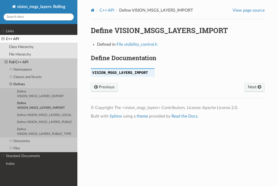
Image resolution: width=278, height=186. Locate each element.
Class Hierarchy (21, 47)
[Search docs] (38, 17)
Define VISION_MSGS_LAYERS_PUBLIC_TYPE (44, 131)
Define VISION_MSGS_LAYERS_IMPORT (41, 105)
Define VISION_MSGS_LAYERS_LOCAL (44, 115)
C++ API (10, 39)
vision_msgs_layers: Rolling (40, 7)
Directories (20, 141)
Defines (17, 84)
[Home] (93, 10)
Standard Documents (21, 156)
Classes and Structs (26, 77)
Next (254, 87)
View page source (249, 10)
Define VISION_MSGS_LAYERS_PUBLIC (44, 122)
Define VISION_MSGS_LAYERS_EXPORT (40, 94)
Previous (104, 87)
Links (8, 31)
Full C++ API (16, 62)
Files (15, 148)
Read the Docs (184, 116)
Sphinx (116, 116)
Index (10, 164)
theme (142, 116)
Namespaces (21, 69)
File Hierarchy (20, 54)
